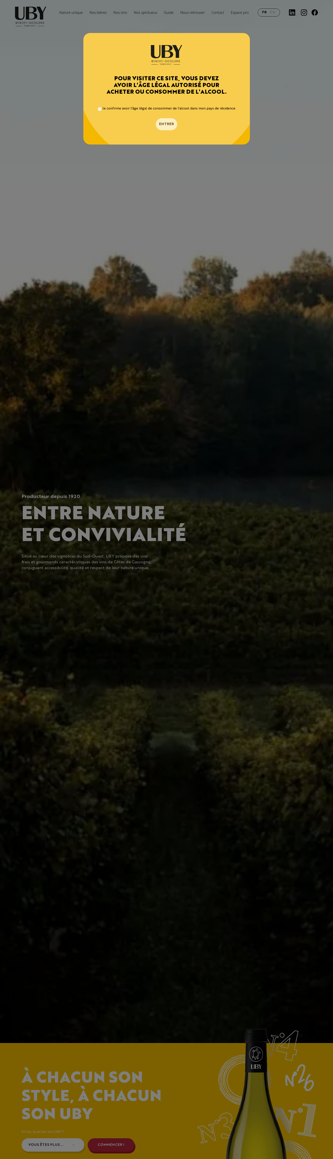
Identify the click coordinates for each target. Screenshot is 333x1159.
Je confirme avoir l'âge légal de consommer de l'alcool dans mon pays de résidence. (169, 108)
